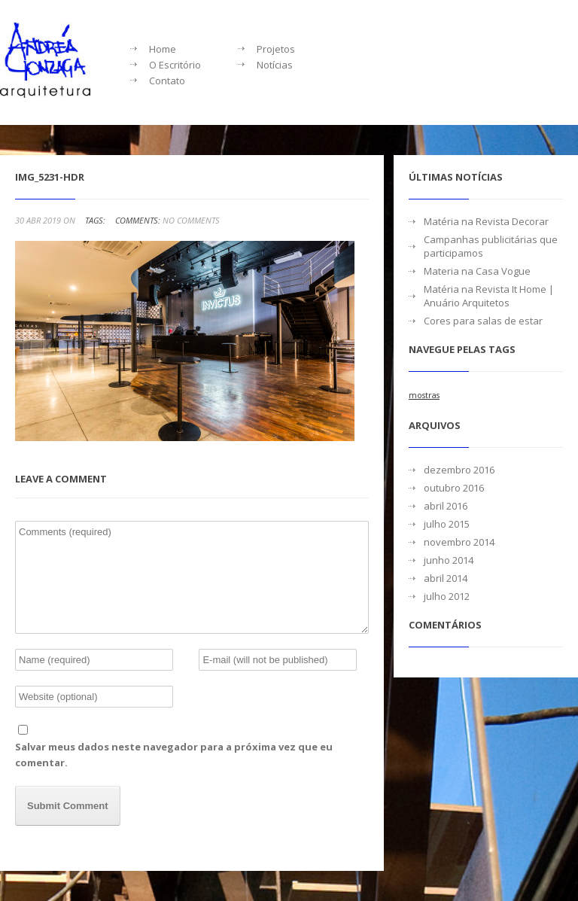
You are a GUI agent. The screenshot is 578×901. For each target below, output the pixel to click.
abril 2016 (445, 506)
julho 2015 (447, 524)
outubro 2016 (454, 488)
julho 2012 (447, 596)
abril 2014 (445, 578)
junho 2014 (448, 560)
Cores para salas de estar (483, 320)
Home (162, 49)
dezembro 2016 (459, 469)
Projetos (276, 49)
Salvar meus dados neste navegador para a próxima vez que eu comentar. (174, 754)
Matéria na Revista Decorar (486, 221)
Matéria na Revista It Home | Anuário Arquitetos (489, 295)
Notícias (275, 65)
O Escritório (175, 65)
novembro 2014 (459, 542)
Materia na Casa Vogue (477, 271)
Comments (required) (192, 577)
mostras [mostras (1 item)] (424, 395)
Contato (167, 80)
